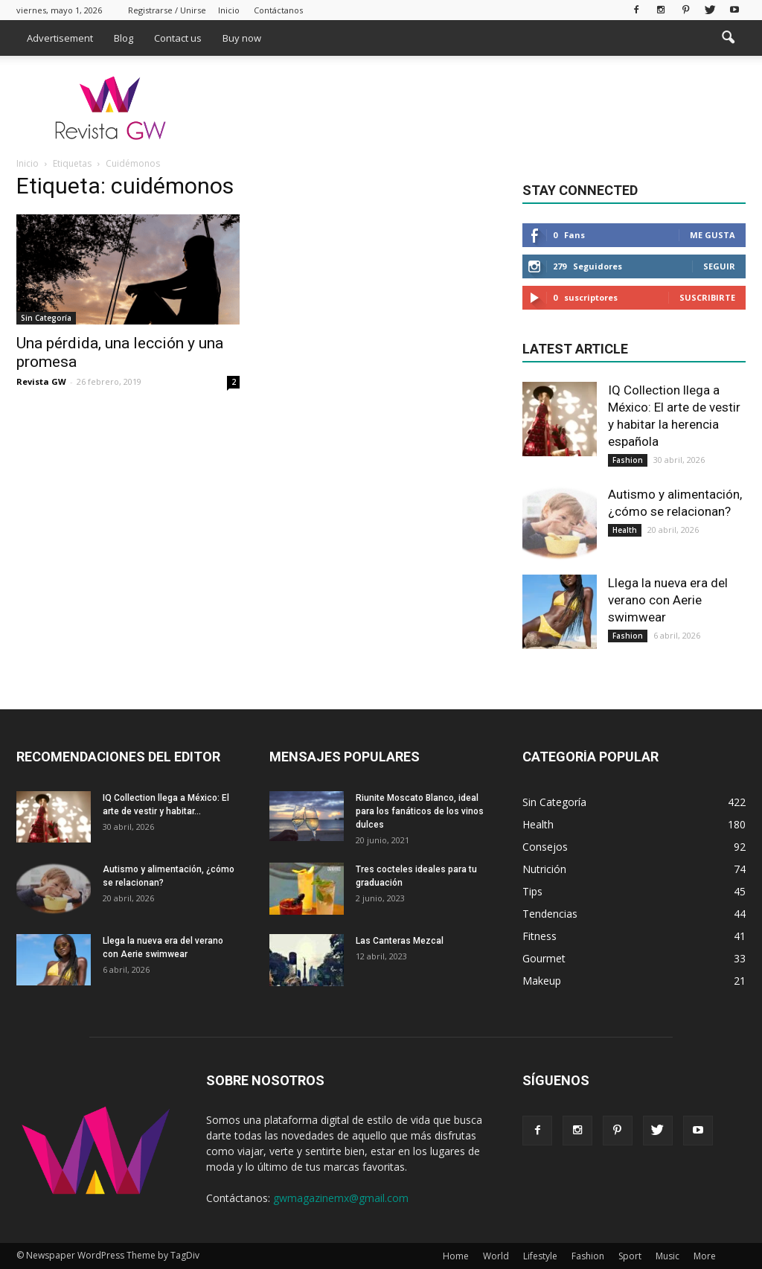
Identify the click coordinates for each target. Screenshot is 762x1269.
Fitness (539, 936)
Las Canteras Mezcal (400, 941)
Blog (123, 38)
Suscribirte (707, 297)
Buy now (241, 38)
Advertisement (60, 38)
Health (624, 530)
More (705, 1256)
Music (667, 1256)
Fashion (627, 460)
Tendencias (549, 914)
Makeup (541, 981)
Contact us (178, 38)
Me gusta (712, 234)
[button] (728, 38)
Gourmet (544, 958)
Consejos (545, 847)
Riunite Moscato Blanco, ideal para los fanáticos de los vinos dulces (420, 811)
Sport (629, 1256)
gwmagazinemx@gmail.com (341, 1198)
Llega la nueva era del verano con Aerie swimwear (668, 599)
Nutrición (544, 869)
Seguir (719, 266)
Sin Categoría (46, 318)
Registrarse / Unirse (167, 10)
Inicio (229, 10)
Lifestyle (540, 1256)
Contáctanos (278, 10)
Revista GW (41, 381)
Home (456, 1256)
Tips (532, 891)
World (496, 1256)
